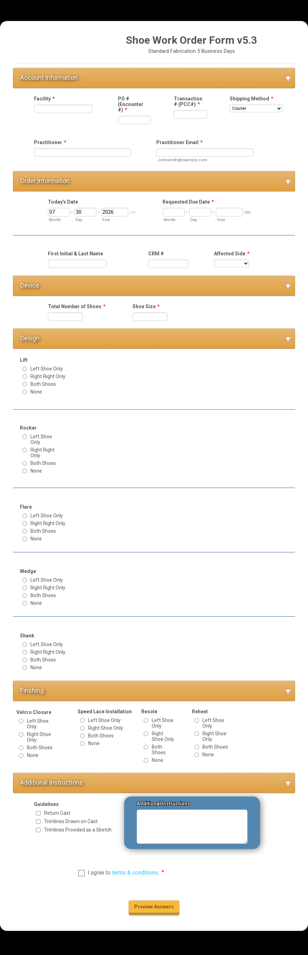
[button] (154, 78)
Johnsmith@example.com (182, 160)
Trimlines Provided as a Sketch (78, 830)
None (36, 392)
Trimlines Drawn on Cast (71, 821)
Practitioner (50, 142)
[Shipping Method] (256, 108)
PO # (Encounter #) (130, 104)
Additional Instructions (163, 803)
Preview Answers (154, 907)
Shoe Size (146, 306)
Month (55, 220)
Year (106, 220)
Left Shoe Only (46, 369)
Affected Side (232, 253)
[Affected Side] (231, 263)
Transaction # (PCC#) (188, 101)
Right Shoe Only (39, 737)
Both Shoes (43, 384)
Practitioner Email (179, 142)
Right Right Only (47, 376)
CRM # (156, 253)
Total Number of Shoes (77, 306)
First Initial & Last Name (75, 253)
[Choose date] (133, 212)
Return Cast (57, 813)
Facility (44, 98)
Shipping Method (251, 98)
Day (79, 220)
